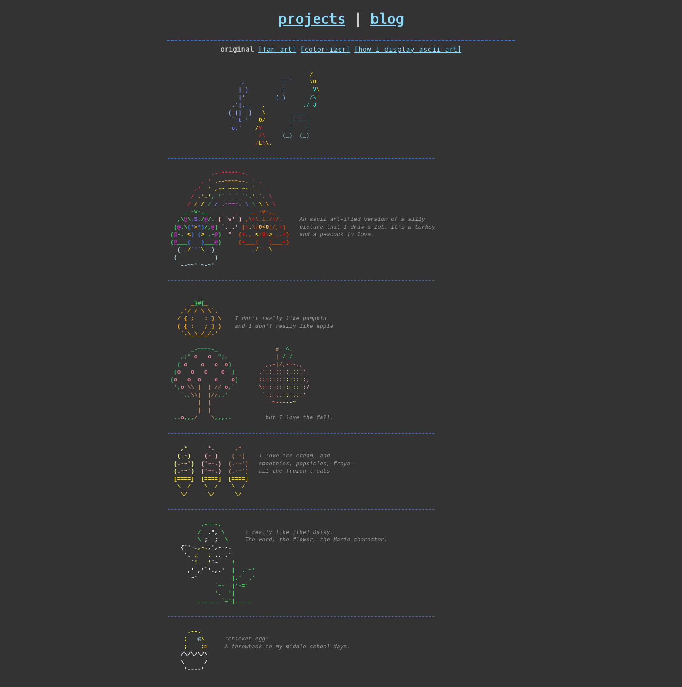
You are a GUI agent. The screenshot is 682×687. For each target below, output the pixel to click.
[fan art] (277, 49)
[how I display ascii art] (407, 49)
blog (387, 19)
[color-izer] (325, 49)
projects (311, 19)
